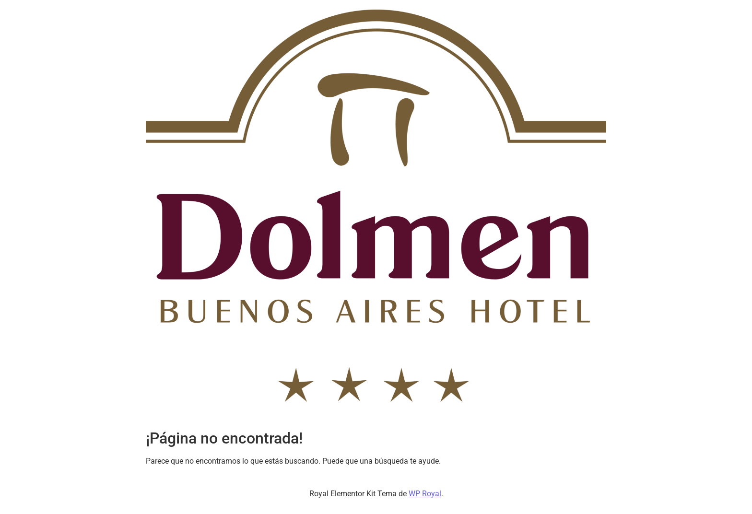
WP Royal (425, 493)
